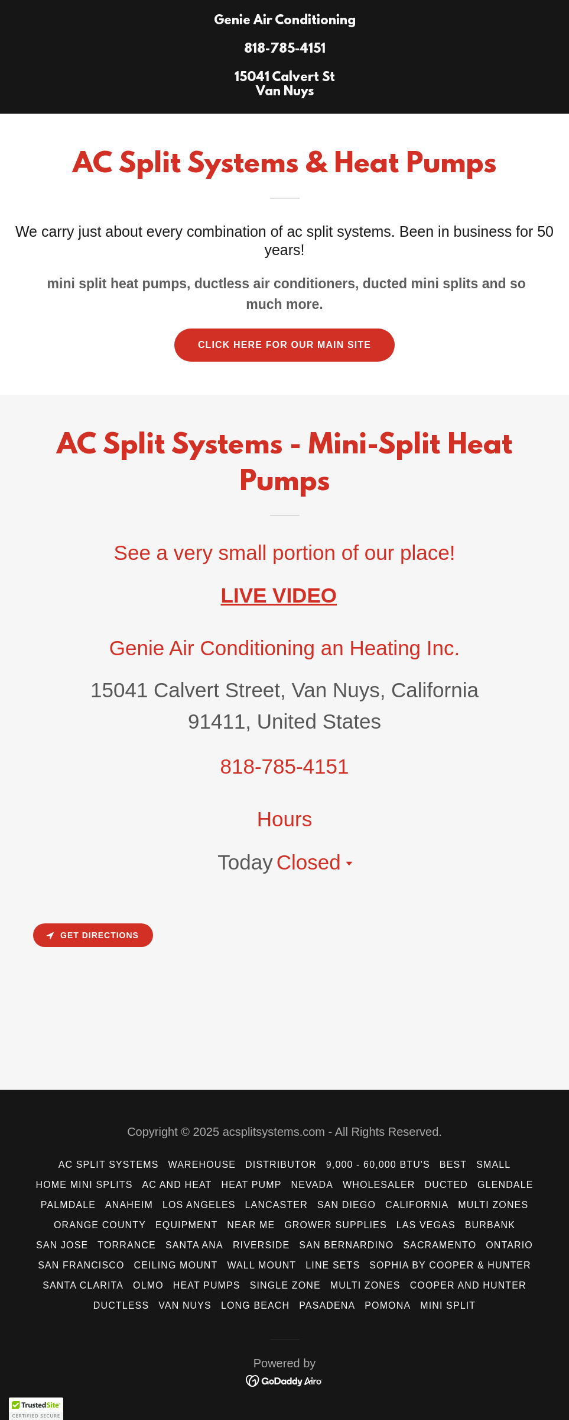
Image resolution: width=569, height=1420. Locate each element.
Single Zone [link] (285, 1285)
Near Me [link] (251, 1225)
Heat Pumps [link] (206, 1285)
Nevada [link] (312, 1185)
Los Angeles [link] (199, 1205)
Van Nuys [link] (185, 1305)
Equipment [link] (186, 1225)
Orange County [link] (100, 1225)
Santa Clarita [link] (83, 1285)
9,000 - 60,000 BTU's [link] (378, 1165)
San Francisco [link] (81, 1265)
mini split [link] (448, 1305)
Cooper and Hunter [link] (468, 1285)
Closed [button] (309, 862)
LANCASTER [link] (276, 1205)
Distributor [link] (281, 1165)
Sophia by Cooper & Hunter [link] (450, 1265)
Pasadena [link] (327, 1305)
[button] (347, 863)
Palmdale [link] (68, 1205)
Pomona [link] (388, 1305)
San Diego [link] (346, 1205)
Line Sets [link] (332, 1265)
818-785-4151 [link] (284, 766)
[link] (285, 92)
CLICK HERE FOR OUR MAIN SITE (284, 345)
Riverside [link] (261, 1245)
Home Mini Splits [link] (84, 1185)
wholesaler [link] (379, 1185)
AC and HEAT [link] (177, 1185)
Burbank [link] (490, 1225)
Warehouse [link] (202, 1165)
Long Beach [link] (255, 1305)
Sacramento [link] (439, 1245)
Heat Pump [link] (251, 1185)
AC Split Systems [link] (108, 1165)
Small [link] (493, 1165)
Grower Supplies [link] (335, 1225)
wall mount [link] (261, 1265)
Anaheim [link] (129, 1205)
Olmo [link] (148, 1285)
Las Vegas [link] (426, 1225)
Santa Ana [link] (194, 1245)
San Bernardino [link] (346, 1245)
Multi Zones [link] (493, 1205)
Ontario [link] (509, 1245)
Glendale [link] (505, 1185)
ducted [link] (446, 1185)
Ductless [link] (121, 1305)
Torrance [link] (126, 1245)
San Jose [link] (62, 1245)
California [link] (416, 1205)
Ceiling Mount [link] (176, 1265)
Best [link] (453, 1165)
